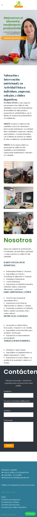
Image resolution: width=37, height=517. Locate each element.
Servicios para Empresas (10, 499)
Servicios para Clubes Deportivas (13, 507)
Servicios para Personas (10, 505)
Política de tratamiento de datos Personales (18, 485)
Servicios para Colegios (10, 502)
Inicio (3, 497)
